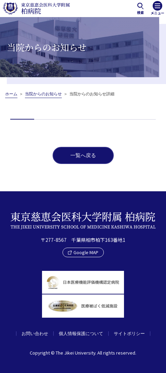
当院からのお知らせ (43, 94)
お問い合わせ (35, 333)
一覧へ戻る (83, 155)
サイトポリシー (129, 333)
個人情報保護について (81, 333)
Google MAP (83, 252)
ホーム (11, 94)
